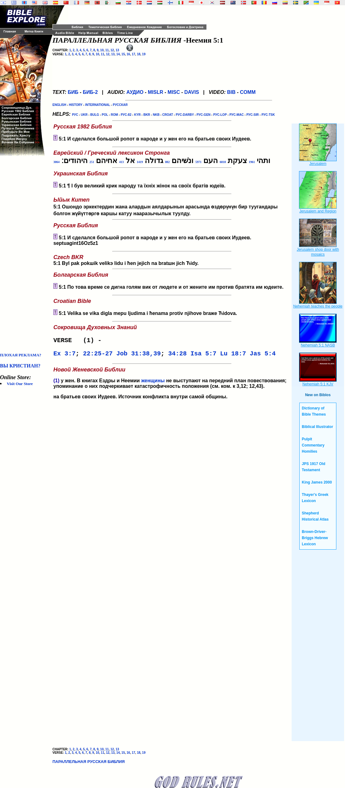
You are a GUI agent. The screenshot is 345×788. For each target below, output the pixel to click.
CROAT (167, 114)
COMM (248, 92)
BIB (231, 92)
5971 (198, 162)
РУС (75, 114)
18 (138, 54)
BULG (94, 114)
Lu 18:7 (233, 355)
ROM (114, 114)
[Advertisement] (24, 254)
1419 (140, 162)
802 (167, 162)
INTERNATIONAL (97, 105)
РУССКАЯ (120, 105)
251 (91, 162)
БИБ (73, 92)
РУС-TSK (268, 114)
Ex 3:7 (64, 355)
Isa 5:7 (203, 355)
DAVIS (191, 92)
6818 (223, 162)
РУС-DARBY (185, 114)
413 (121, 162)
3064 (56, 162)
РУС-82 (126, 114)
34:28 (177, 355)
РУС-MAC (237, 114)
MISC (174, 92)
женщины (152, 383)
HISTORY (75, 105)
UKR (84, 114)
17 (133, 54)
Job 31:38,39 (138, 355)
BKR (146, 114)
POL (105, 114)
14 (118, 54)
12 (112, 50)
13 (117, 50)
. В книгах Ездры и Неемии (97, 383)
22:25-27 (98, 355)
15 (123, 54)
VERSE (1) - (79, 341)
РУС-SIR (253, 114)
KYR (137, 114)
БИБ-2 (90, 92)
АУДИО (134, 92)
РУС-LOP (220, 114)
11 (107, 50)
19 (143, 54)
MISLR (155, 92)
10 (102, 50)
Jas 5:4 (263, 355)
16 (128, 54)
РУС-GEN (203, 114)
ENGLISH (59, 105)
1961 (252, 162)
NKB (156, 114)
